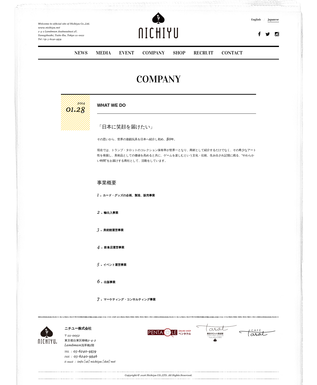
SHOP (179, 53)
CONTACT (232, 53)
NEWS (80, 53)
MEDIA (103, 53)
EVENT (126, 53)
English (256, 19)
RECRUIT (203, 53)
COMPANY (153, 53)
